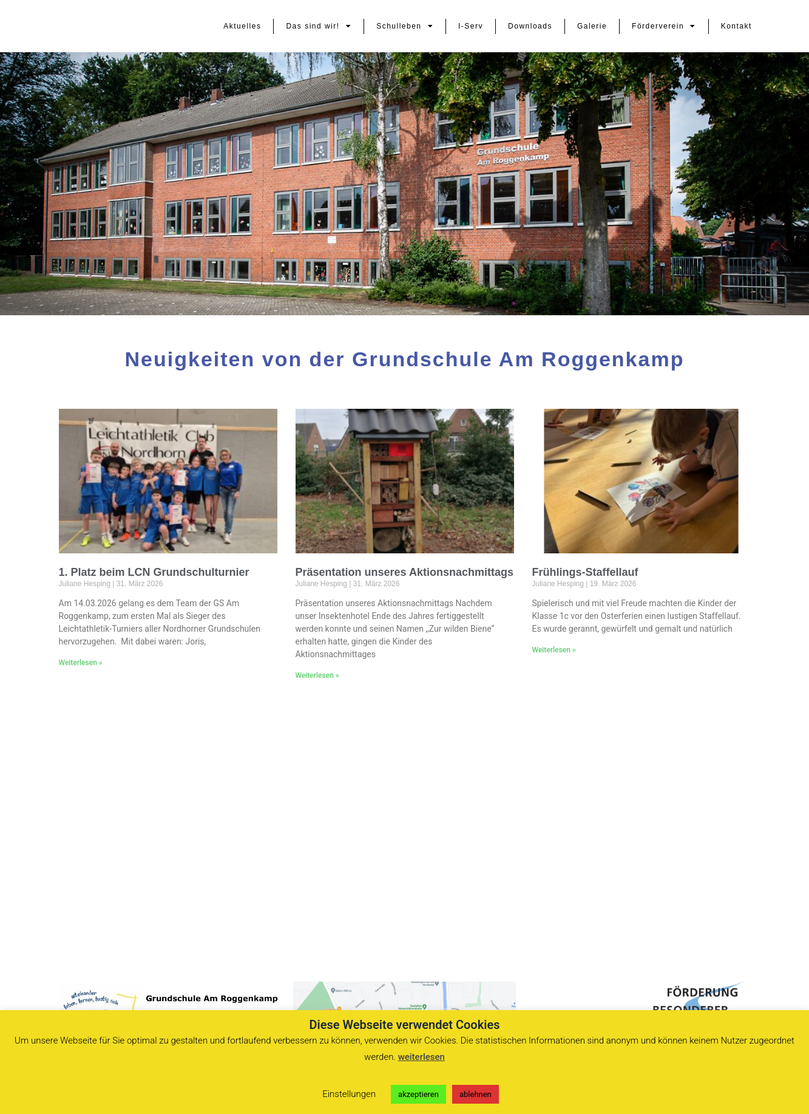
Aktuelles (242, 30)
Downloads (530, 30)
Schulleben (404, 30)
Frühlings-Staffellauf (585, 576)
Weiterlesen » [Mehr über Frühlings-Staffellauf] (554, 654)
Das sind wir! (318, 30)
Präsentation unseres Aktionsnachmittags (404, 576)
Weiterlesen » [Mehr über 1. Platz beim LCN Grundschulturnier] (81, 667)
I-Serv (470, 30)
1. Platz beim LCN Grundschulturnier (154, 576)
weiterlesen (421, 1056)
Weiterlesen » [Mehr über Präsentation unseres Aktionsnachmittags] (317, 679)
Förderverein (664, 30)
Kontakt (736, 30)
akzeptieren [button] (418, 1094)
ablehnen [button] (475, 1094)
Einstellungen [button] (349, 1093)
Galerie (592, 30)
